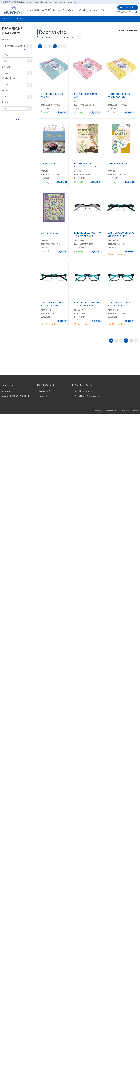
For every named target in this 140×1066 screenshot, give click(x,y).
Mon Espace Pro (127, 7)
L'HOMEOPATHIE (48, 163)
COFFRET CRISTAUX (50, 232)
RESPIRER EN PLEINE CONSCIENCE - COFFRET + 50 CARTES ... (86, 166)
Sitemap (79, 414)
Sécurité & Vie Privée (85, 409)
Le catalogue (46, 401)
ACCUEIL (6, 19)
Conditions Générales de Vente (86, 398)
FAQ (77, 404)
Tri (38, 37)
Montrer (65, 37)
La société (44, 391)
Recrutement (46, 406)
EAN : (43, 105)
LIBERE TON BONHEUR (117, 163)
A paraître (44, 396)
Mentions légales (84, 391)
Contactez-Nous (12, 414)
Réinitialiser (28, 50)
